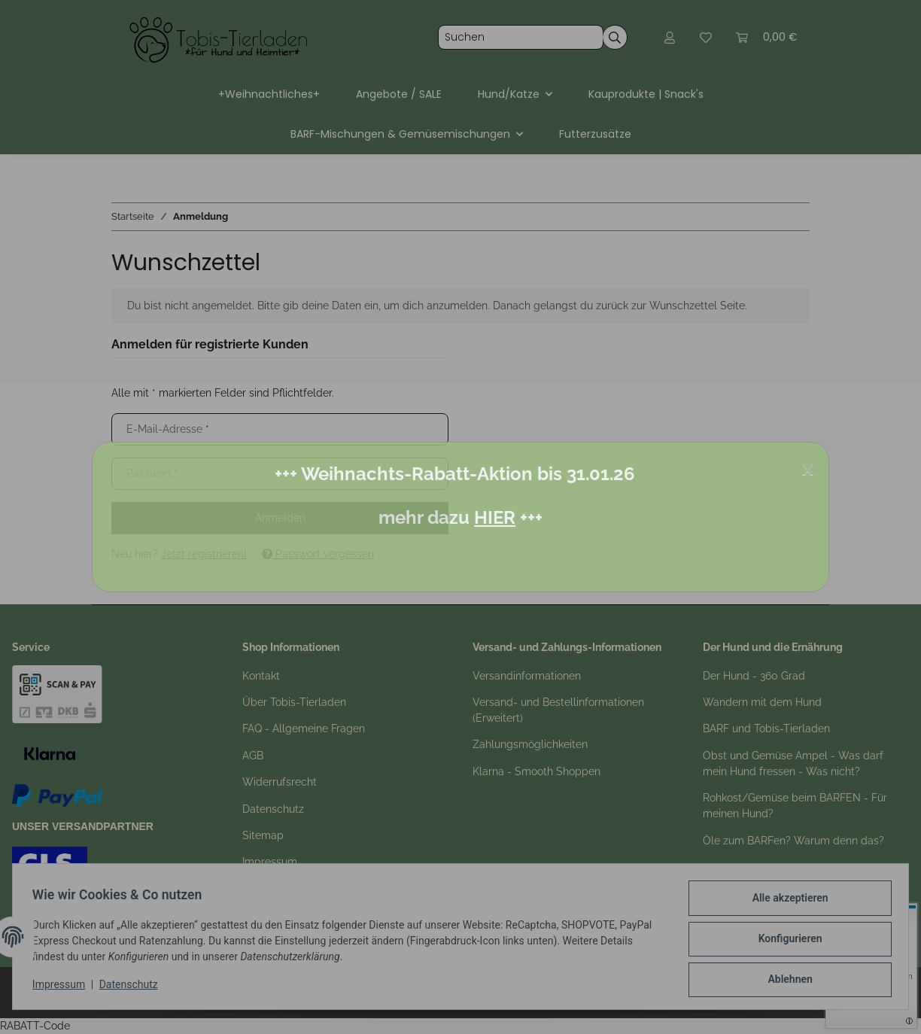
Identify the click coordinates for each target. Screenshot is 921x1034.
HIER (494, 517)
